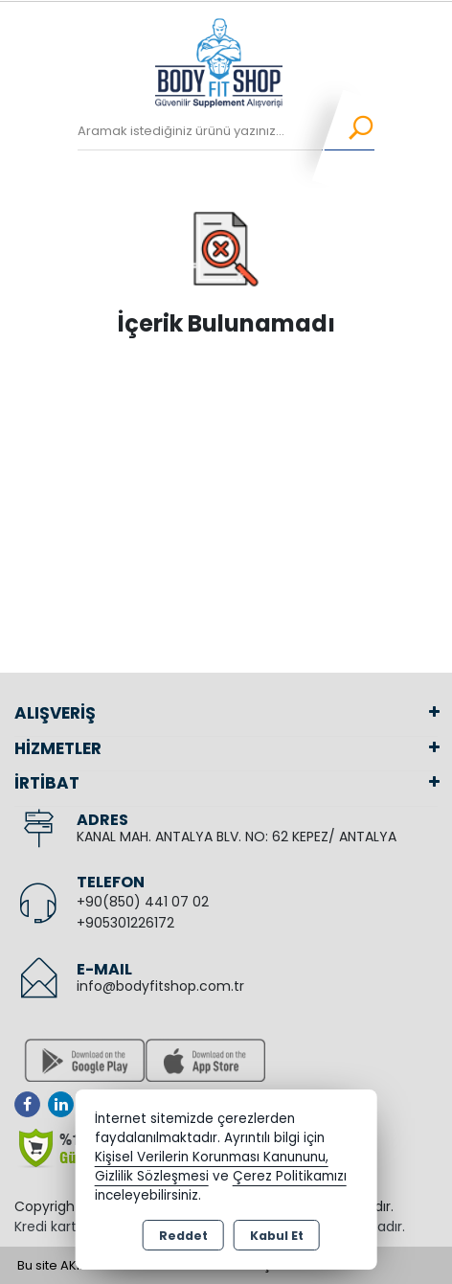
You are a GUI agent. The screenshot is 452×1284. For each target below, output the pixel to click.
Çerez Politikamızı (290, 1176)
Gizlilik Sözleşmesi (152, 1176)
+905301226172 (125, 922)
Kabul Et (277, 1235)
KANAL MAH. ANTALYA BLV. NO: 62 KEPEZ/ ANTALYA (236, 836)
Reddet (183, 1235)
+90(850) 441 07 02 (143, 901)
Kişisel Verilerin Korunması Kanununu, (211, 1157)
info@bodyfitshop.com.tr (160, 986)
